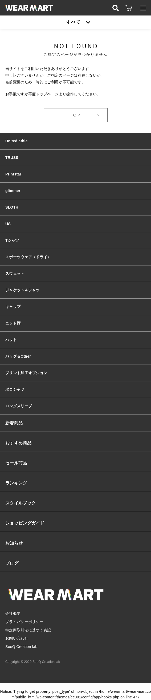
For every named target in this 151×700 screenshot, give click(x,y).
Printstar (13, 174)
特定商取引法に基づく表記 (28, 630)
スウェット (15, 273)
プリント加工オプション (26, 373)
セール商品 (16, 463)
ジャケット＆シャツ (22, 290)
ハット (11, 340)
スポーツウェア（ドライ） (28, 257)
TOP (75, 115)
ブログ (11, 563)
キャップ (13, 306)
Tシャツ (12, 240)
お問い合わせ (16, 638)
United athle (16, 141)
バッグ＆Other (18, 356)
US (8, 224)
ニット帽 (13, 323)
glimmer (13, 191)
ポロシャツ (15, 389)
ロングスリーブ (18, 406)
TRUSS (11, 157)
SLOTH (11, 207)
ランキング (16, 483)
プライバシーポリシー (24, 622)
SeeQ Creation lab (21, 646)
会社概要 (13, 613)
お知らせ (14, 543)
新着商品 (14, 423)
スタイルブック (20, 503)
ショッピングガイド (24, 523)
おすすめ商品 (18, 443)
